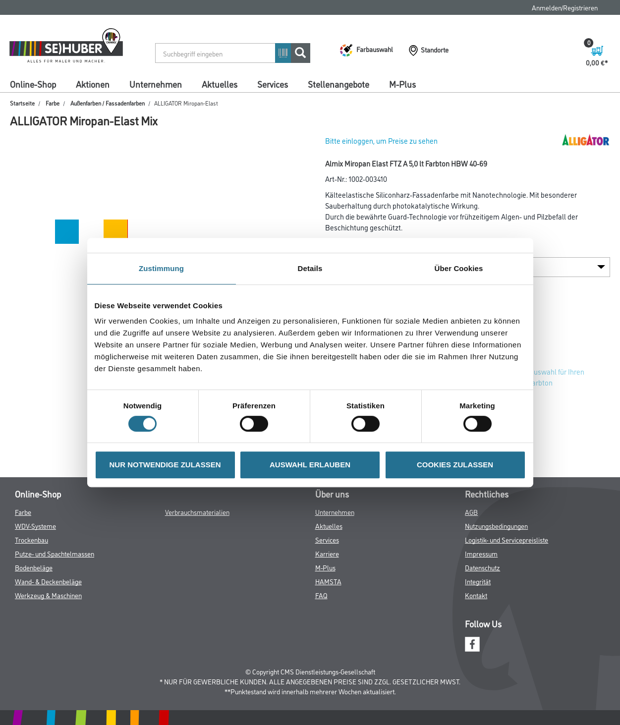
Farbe (52, 103)
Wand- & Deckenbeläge (48, 581)
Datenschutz (482, 567)
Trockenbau (31, 539)
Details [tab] (310, 268)
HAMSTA (328, 581)
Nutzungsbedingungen (496, 525)
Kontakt (476, 595)
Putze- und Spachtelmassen (54, 553)
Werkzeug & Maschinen (48, 595)
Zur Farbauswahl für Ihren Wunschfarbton (544, 377)
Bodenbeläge (34, 567)
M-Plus (402, 84)
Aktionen (93, 84)
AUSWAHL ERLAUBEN (310, 464)
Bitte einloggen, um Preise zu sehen (381, 140)
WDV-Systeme (35, 525)
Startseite (22, 103)
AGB (471, 511)
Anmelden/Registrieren (565, 7)
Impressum (481, 553)
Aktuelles (219, 84)
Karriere (327, 553)
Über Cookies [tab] (459, 268)
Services (272, 84)
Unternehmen (155, 84)
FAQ (321, 595)
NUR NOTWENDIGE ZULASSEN (165, 464)
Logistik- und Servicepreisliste (506, 539)
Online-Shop (33, 84)
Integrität (478, 581)
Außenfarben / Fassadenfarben (107, 103)
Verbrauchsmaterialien (197, 511)
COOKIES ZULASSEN (455, 464)
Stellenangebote (338, 84)
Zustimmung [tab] (161, 268)
